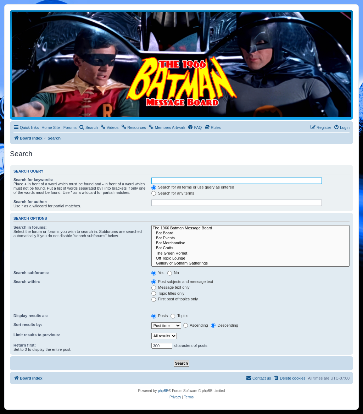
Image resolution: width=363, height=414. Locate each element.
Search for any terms (172, 193)
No (173, 273)
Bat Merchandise (250, 243)
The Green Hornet (250, 253)
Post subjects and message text (182, 281)
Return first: (24, 345)
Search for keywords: (33, 180)
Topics (179, 316)
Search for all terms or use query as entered (192, 187)
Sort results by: (27, 324)
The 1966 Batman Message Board (250, 228)
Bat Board (250, 233)
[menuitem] (88, 127)
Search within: (26, 281)
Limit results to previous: (36, 335)
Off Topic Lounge (250, 258)
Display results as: (30, 316)
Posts (159, 316)
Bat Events (250, 238)
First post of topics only (174, 299)
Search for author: (30, 202)
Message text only (170, 287)
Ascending (195, 325)
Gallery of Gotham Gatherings (250, 263)
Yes (157, 273)
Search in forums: (30, 227)
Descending (224, 325)
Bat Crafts (250, 248)
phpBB (163, 391)
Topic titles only (167, 293)
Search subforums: (31, 273)
